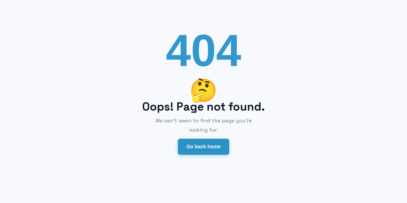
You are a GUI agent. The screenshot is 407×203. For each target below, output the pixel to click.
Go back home (203, 146)
